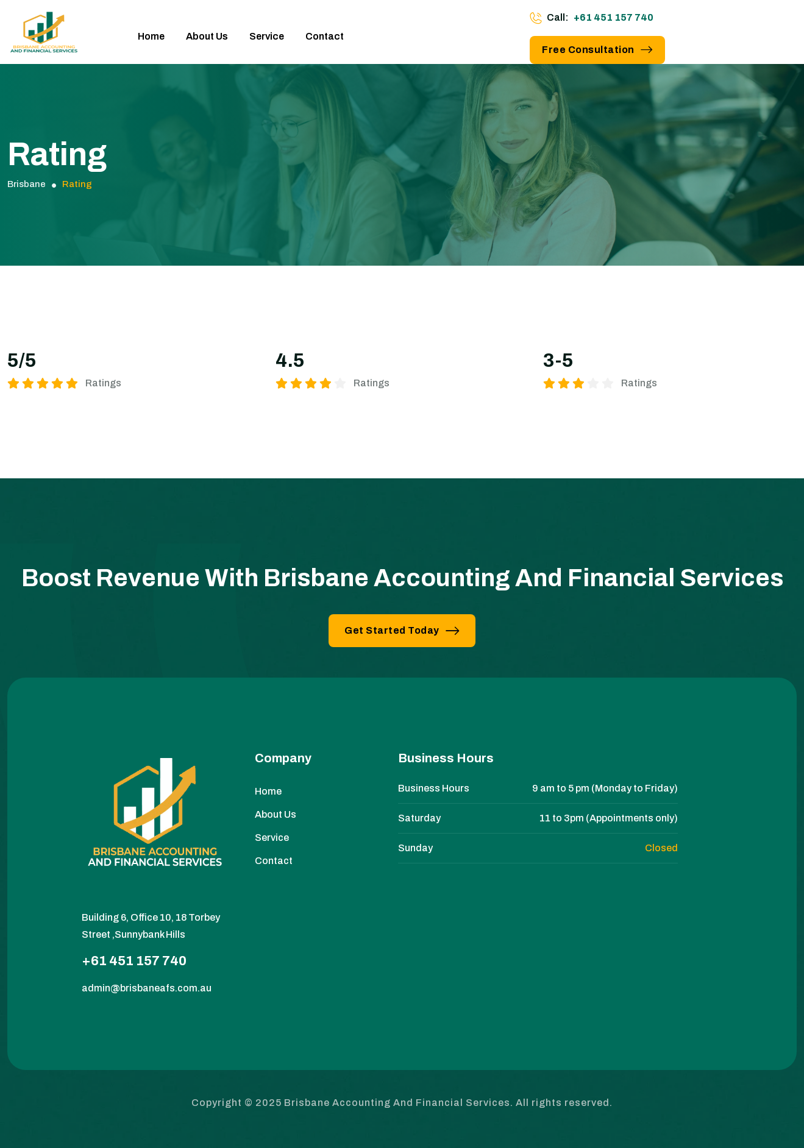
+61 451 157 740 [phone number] (613, 17)
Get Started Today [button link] (402, 630)
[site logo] (43, 36)
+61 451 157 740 (134, 961)
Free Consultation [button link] (597, 49)
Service (266, 36)
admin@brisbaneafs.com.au (147, 988)
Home (151, 36)
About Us (207, 36)
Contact (324, 36)
